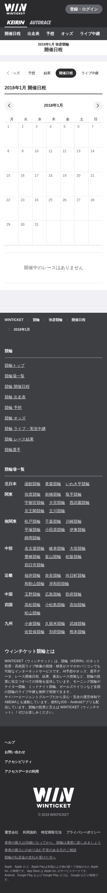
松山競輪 (33, 613)
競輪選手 (13, 449)
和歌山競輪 (35, 583)
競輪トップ (15, 365)
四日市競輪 (35, 565)
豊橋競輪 (33, 556)
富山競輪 (53, 556)
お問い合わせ (15, 752)
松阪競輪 (74, 556)
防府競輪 (74, 594)
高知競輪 (78, 604)
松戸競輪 (33, 521)
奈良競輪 (53, 575)
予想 (50, 33)
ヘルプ (10, 742)
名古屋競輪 (35, 548)
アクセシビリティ (18, 762)
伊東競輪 (78, 529)
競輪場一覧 (15, 376)
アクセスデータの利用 (22, 771)
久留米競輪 (55, 623)
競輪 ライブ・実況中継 (25, 428)
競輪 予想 (13, 407)
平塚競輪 (33, 529)
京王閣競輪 (35, 511)
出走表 (33, 33)
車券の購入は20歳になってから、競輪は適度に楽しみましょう (53, 843)
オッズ (67, 33)
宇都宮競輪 (35, 502)
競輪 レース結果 (19, 439)
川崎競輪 (74, 521)
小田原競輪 (55, 529)
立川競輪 (57, 511)
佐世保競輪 (35, 631)
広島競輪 (53, 594)
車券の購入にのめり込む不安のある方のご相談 (40, 850)
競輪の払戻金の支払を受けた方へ (30, 857)
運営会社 (11, 832)
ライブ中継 (90, 33)
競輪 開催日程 (17, 386)
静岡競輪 (33, 538)
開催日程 (13, 33)
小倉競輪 (33, 623)
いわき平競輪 (78, 484)
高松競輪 (33, 604)
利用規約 (30, 832)
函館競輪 (33, 484)
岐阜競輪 (57, 548)
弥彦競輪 (33, 494)
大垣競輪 (78, 548)
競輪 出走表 (15, 397)
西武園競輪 (80, 502)
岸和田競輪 (59, 583)
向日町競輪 (76, 575)
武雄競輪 (78, 623)
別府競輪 (57, 631)
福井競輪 (33, 575)
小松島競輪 (55, 604)
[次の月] (97, 105)
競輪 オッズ (15, 418)
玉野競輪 (33, 594)
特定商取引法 (51, 832)
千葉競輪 (53, 521)
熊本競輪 (78, 631)
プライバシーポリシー (83, 832)
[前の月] (9, 105)
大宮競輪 (57, 502)
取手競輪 (74, 494)
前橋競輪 (53, 494)
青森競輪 (53, 484)
